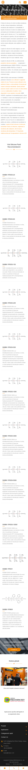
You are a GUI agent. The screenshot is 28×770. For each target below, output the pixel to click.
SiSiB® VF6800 (7, 609)
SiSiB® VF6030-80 (8, 219)
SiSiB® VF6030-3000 (9, 436)
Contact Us (4, 737)
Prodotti (9, 16)
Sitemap (8, 764)
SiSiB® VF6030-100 (9, 264)
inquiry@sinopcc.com (9, 752)
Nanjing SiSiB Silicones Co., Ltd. (17, 760)
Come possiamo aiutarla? (14, 642)
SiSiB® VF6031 (7, 569)
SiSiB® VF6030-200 (9, 303)
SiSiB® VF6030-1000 (9, 391)
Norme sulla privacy (17, 764)
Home (4, 16)
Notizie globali (14, 661)
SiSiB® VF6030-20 (8, 175)
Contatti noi (14, 649)
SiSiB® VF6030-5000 (9, 480)
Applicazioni (4, 729)
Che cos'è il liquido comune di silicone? (14, 688)
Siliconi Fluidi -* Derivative (19, 16)
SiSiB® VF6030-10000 (9, 524)
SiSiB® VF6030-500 (9, 347)
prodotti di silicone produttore (9, 63)
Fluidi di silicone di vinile (10, 18)
